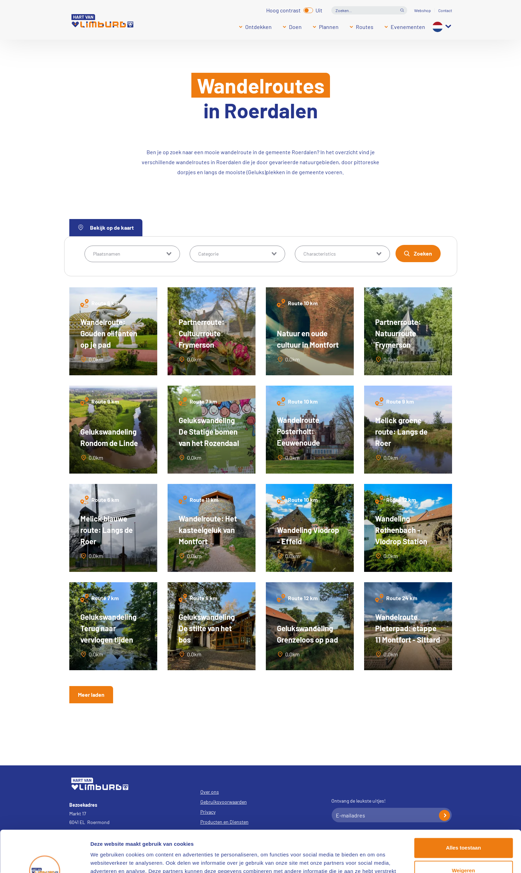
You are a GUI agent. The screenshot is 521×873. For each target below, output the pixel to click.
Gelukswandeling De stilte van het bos (207, 628)
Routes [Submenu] (364, 26)
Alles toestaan (463, 809)
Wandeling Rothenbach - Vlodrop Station (401, 530)
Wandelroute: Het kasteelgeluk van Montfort (208, 530)
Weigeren (463, 831)
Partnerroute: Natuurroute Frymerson (398, 333)
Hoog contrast (283, 9)
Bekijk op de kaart (106, 227)
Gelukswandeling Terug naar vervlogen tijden (108, 628)
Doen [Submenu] (295, 26)
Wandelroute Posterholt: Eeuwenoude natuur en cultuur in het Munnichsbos (309, 442)
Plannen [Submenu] (329, 26)
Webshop (422, 10)
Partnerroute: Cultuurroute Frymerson (201, 333)
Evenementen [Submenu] (408, 26)
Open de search (402, 10)
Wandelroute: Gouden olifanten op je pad (108, 333)
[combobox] (132, 254)
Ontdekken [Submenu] (258, 26)
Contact (445, 10)
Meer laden (91, 694)
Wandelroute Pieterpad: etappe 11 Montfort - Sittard (407, 628)
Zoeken (423, 253)
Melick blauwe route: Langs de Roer (106, 530)
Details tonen (106, 859)
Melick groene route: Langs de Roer (401, 431)
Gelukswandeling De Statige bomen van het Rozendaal (209, 431)
